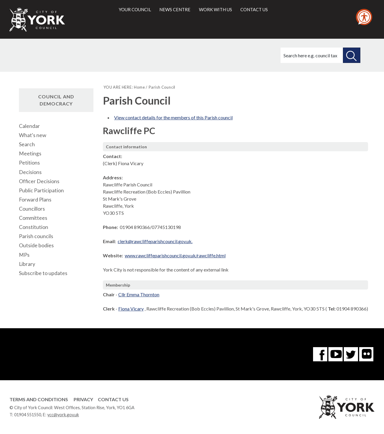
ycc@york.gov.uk (63, 414)
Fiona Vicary (131, 308)
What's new (32, 135)
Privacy (83, 399)
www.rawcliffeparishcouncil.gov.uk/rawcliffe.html (175, 255)
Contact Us (113, 399)
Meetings (30, 153)
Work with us (215, 9)
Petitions (29, 163)
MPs (24, 255)
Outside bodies (36, 245)
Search (27, 144)
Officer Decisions (39, 181)
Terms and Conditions (38, 399)
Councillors (32, 209)
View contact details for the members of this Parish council (173, 117)
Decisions (30, 172)
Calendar (29, 126)
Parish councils (36, 236)
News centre (174, 9)
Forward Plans (35, 199)
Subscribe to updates (43, 273)
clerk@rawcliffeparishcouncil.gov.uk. (155, 241)
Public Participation (41, 190)
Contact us (254, 9)
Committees (33, 218)
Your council (135, 9)
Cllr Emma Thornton (138, 294)
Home (139, 87)
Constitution (33, 227)
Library (27, 264)
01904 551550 (27, 414)
